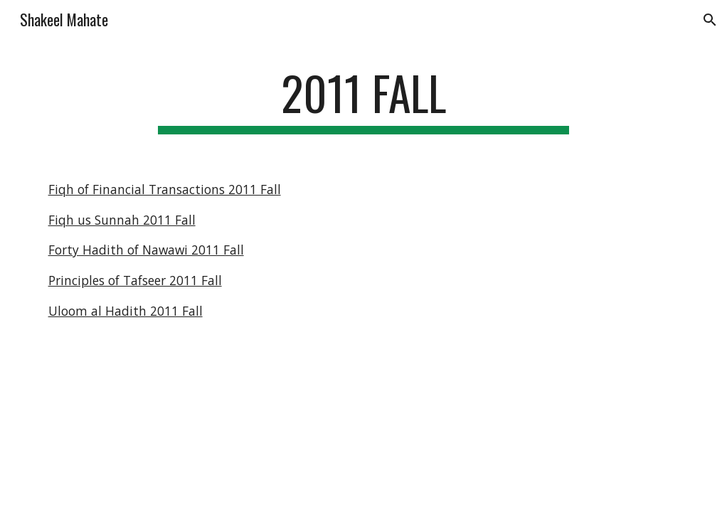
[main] (363, 100)
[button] (710, 20)
